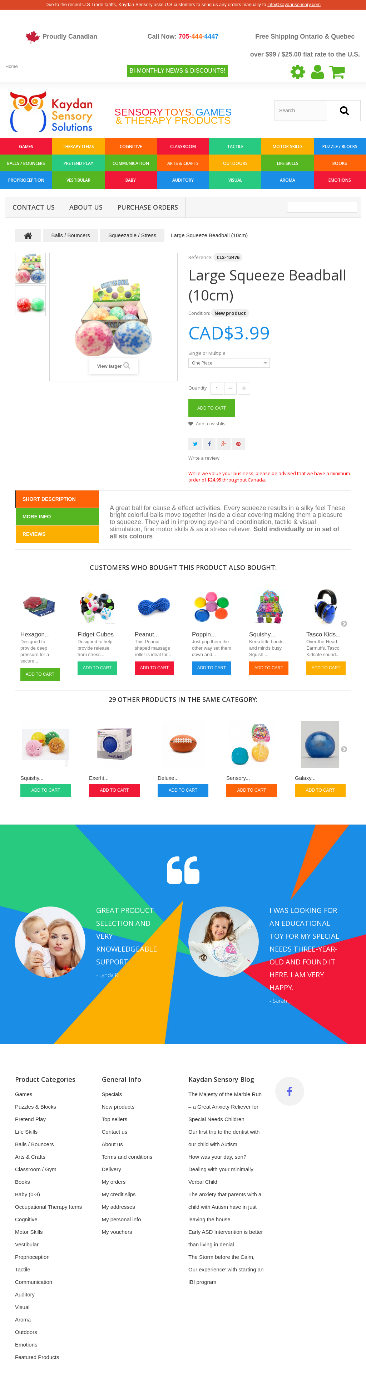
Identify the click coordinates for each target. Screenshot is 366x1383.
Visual (235, 180)
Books (339, 163)
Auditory (183, 180)
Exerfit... (99, 778)
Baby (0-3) (27, 1194)
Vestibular (78, 180)
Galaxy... (305, 778)
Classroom (183, 146)
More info (37, 516)
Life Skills (287, 163)
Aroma (287, 180)
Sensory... (238, 778)
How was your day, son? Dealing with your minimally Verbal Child (220, 1169)
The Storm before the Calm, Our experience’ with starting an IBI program (225, 1269)
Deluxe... (168, 778)
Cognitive (131, 146)
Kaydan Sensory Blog (221, 1079)
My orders (114, 1182)
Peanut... (147, 634)
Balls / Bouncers (26, 163)
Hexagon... (35, 634)
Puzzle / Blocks (339, 146)
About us (86, 207)
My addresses (118, 1207)
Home (11, 66)
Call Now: (182, 36)
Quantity (197, 388)
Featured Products (37, 1357)
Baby (130, 180)
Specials (112, 1094)
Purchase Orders (147, 207)
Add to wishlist (211, 423)
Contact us (115, 1132)
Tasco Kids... (323, 634)
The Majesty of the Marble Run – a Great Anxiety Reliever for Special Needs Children (225, 1106)
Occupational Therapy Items (48, 1207)
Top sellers (115, 1119)
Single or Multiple (207, 353)
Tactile (235, 146)
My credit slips (119, 1194)
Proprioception (26, 180)
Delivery (111, 1169)
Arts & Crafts (183, 163)
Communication (131, 163)
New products (118, 1107)
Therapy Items (78, 146)
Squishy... (262, 634)
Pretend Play (78, 163)
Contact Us (34, 207)
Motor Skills (288, 146)
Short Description (49, 499)
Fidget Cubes (96, 634)
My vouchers (117, 1232)
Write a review (203, 458)
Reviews (34, 534)
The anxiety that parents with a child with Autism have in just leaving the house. (224, 1206)
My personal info (121, 1219)
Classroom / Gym (35, 1169)
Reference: (200, 257)
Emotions (339, 180)
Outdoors (235, 163)
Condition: (199, 313)
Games (26, 146)
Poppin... (204, 634)
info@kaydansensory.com (294, 4)
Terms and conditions (127, 1157)
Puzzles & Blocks (35, 1107)
